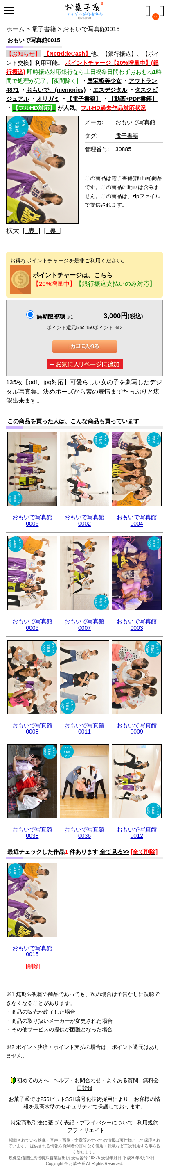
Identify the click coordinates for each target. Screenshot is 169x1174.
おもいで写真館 (135, 122)
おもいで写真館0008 (32, 728)
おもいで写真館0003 (137, 624)
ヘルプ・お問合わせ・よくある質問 (95, 1080)
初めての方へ (29, 1080)
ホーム (15, 28)
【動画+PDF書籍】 (133, 99)
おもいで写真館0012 (137, 832)
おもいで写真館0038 (32, 832)
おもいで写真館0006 (32, 520)
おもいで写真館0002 (84, 520)
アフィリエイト (86, 1130)
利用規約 (147, 1122)
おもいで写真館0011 (84, 728)
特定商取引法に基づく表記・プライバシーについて (72, 1122)
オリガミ (47, 99)
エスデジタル (110, 90)
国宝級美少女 (104, 81)
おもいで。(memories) (56, 90)
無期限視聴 (54, 316)
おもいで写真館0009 (137, 728)
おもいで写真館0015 (32, 951)
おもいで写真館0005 (32, 624)
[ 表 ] (32, 230)
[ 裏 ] (52, 230)
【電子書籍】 (84, 99)
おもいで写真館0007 (84, 624)
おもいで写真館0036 (84, 832)
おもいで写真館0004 (137, 520)
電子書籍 (44, 28)
